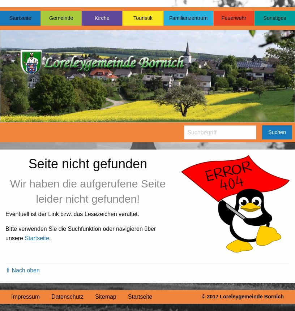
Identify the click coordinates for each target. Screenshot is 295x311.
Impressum (25, 297)
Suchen (277, 132)
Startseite (20, 18)
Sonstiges (274, 18)
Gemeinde (61, 18)
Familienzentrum (188, 18)
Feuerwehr (233, 18)
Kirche (102, 18)
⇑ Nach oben (22, 270)
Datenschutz (67, 297)
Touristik (143, 18)
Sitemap (105, 297)
